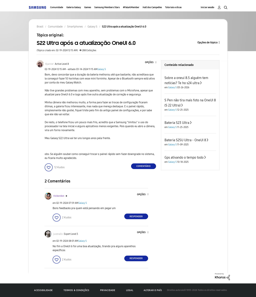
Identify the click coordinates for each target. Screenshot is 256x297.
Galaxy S (101, 69)
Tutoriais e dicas (173, 7)
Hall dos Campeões (152, 7)
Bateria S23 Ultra (176, 123)
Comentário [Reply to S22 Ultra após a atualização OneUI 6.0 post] (143, 166)
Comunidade (56, 7)
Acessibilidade (43, 290)
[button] (150, 62)
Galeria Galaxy (73, 7)
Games (87, 7)
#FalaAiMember (131, 7)
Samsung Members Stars (107, 7)
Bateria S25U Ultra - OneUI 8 (185, 140)
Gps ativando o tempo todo (184, 157)
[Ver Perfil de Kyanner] (49, 64)
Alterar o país (153, 290)
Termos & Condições (76, 290)
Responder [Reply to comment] (136, 216)
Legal (129, 290)
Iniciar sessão (207, 7)
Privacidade (107, 290)
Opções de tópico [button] (207, 42)
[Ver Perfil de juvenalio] (58, 234)
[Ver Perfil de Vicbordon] (58, 196)
